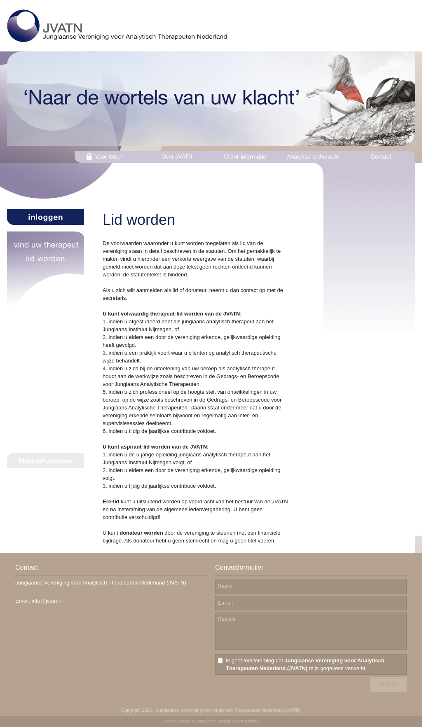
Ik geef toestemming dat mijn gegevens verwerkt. (305, 664)
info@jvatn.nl (47, 601)
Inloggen (169, 721)
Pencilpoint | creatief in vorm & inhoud (228, 721)
